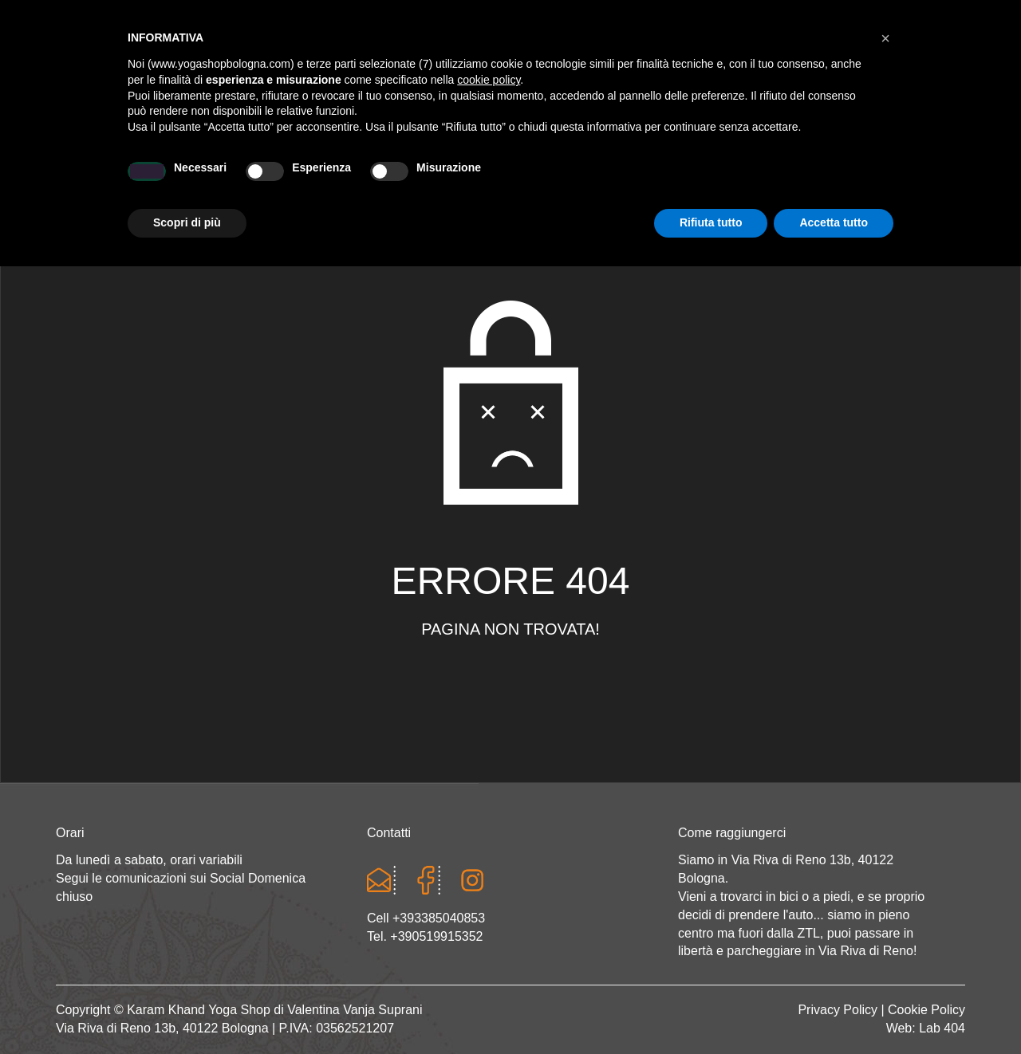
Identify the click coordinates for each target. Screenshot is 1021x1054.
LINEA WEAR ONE (578, 180)
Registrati (834, 16)
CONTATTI (890, 180)
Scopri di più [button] (187, 1010)
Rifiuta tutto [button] (711, 1010)
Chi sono (205, 180)
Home (119, 180)
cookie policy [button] (488, 867)
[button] (885, 826)
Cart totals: (110, 16)
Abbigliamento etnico (745, 180)
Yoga (290, 180)
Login (771, 16)
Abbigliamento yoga (416, 180)
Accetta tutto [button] (833, 1010)
